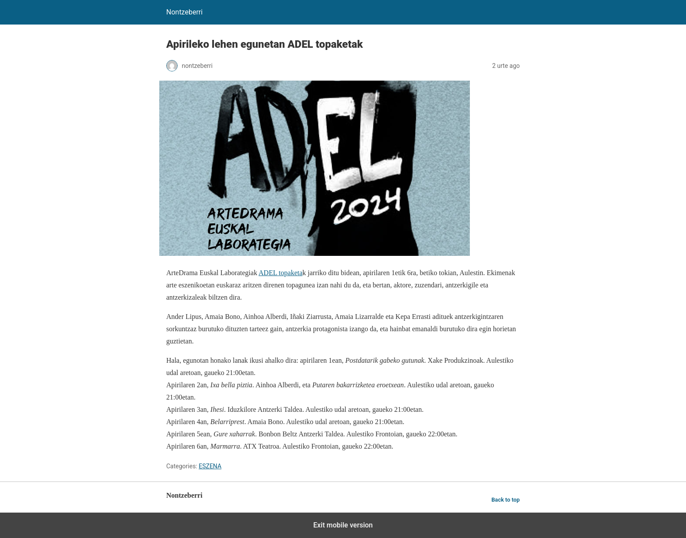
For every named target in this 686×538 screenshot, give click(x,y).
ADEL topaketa (280, 272)
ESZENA (210, 466)
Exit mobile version (343, 525)
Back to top (505, 499)
